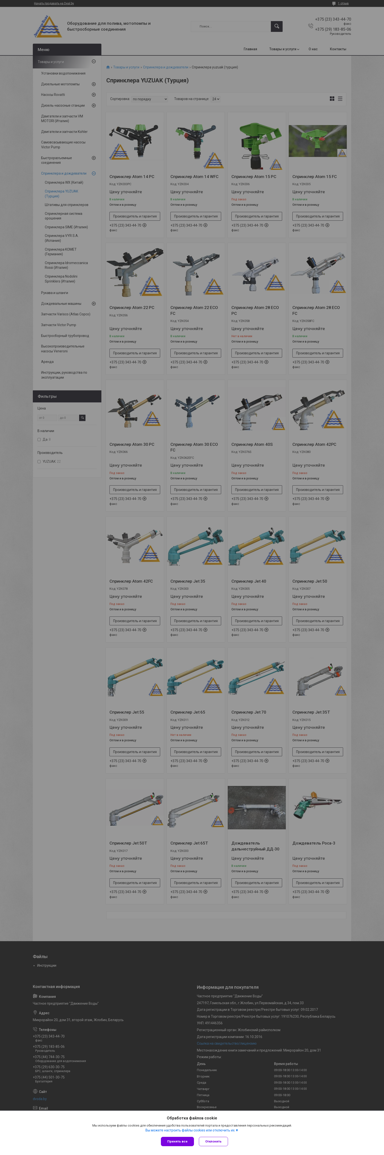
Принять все (177, 1141)
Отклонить (213, 1141)
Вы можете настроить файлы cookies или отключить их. (190, 1130)
